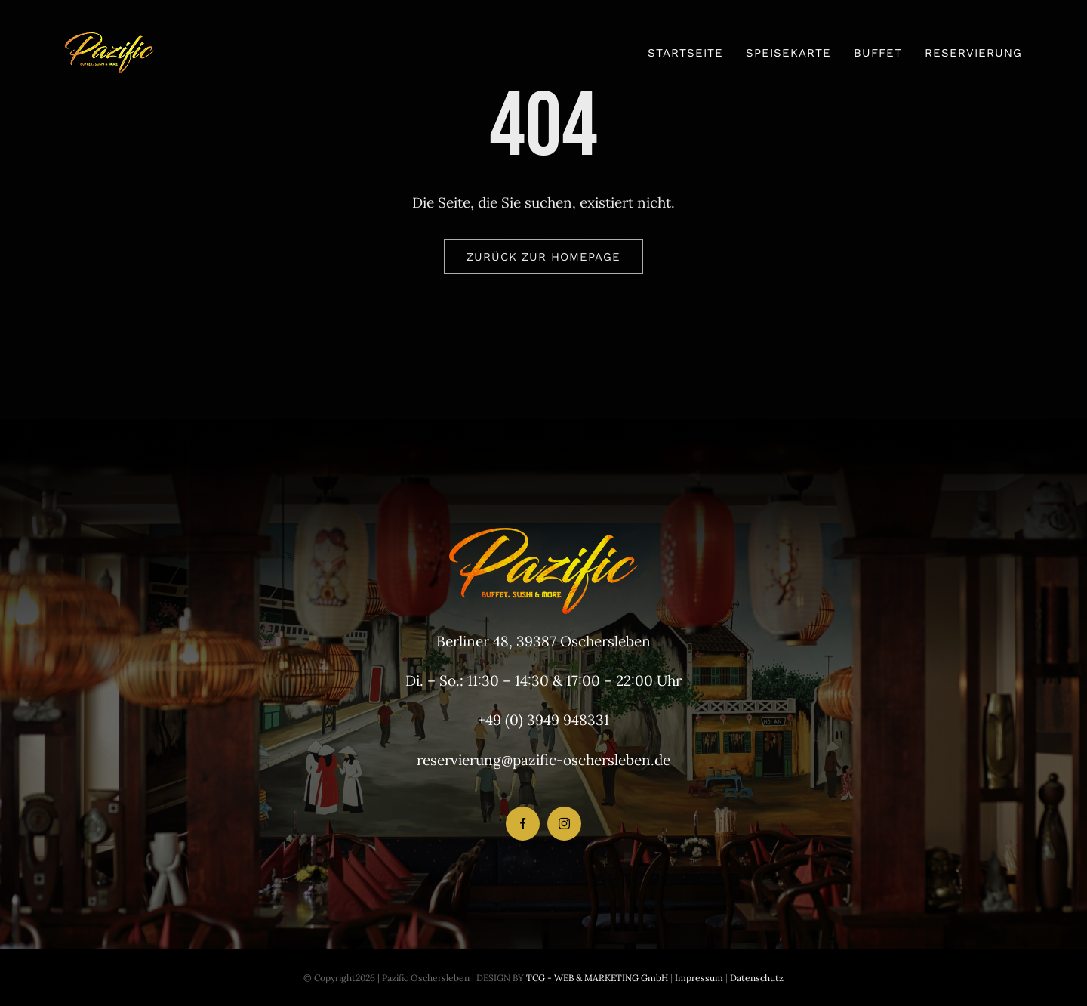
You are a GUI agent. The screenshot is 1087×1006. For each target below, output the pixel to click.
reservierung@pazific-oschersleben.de (543, 760)
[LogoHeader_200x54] (109, 39)
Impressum (698, 977)
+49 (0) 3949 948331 (543, 720)
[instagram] (564, 824)
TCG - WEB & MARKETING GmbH (596, 977)
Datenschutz (757, 977)
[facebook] (523, 824)
